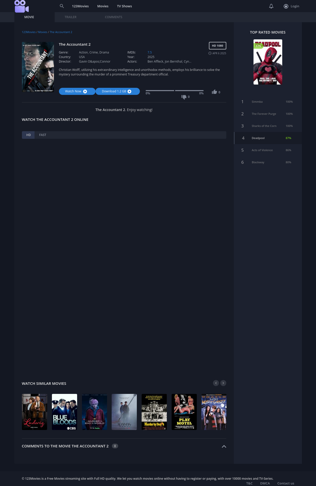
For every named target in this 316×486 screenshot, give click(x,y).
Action (83, 52)
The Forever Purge (264, 106)
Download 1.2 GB (117, 91)
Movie (29, 17)
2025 (150, 57)
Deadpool (258, 130)
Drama (104, 52)
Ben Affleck (155, 61)
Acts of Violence (262, 143)
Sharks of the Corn (264, 118)
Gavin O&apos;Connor (95, 61)
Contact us (285, 483)
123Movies (80, 6)
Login (291, 6)
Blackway (258, 155)
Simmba (257, 94)
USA (82, 57)
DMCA (265, 483)
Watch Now (76, 91)
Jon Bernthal (173, 61)
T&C (249, 483)
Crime (93, 52)
